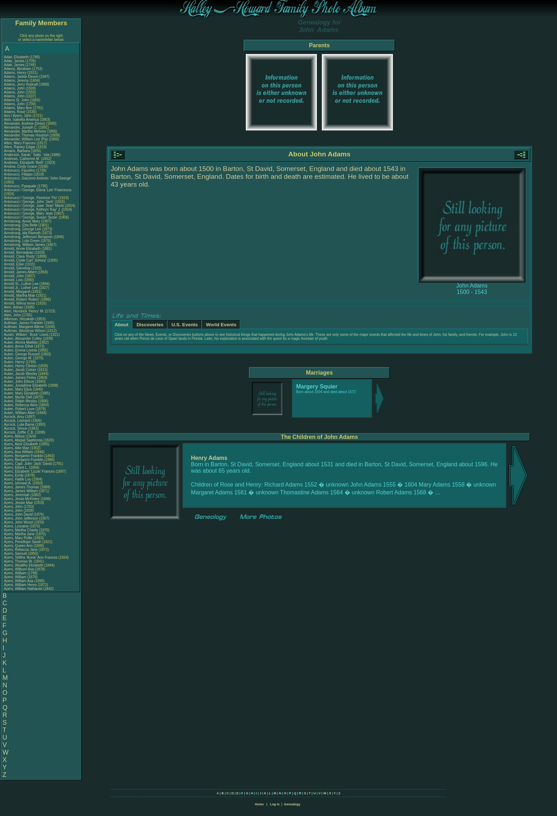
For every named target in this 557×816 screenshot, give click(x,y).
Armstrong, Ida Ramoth (22, 233)
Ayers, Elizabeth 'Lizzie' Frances (29, 471)
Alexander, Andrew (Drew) (25, 123)
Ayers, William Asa (18, 581)
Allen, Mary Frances (20, 143)
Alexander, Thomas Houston (26, 135)
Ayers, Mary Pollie (18, 538)
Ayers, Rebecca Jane (21, 550)
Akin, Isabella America (21, 120)
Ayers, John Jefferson (21, 518)
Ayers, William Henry (20, 585)
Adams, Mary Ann (18, 108)
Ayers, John (13, 507)
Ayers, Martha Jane (19, 534)
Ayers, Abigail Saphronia (23, 440)
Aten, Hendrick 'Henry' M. (24, 311)
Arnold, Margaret (17, 292)
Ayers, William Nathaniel (23, 589)
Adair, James (15, 61)
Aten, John (13, 315)
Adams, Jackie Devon (21, 77)
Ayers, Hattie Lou (17, 479)
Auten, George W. (18, 358)
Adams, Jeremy (16, 80)
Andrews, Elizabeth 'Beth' (24, 163)
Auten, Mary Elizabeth (21, 393)
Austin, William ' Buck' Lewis (26, 335)
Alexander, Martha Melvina (25, 131)
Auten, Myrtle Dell (18, 397)
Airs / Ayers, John (18, 116)
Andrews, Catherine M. (22, 159)
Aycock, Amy (14, 417)
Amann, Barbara (17, 151)
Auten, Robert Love (19, 409)
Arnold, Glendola (17, 268)
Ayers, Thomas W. (18, 561)
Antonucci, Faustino (20, 170)
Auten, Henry (15, 362)
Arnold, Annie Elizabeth (22, 249)
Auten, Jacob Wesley (20, 374)
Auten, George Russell (22, 354)
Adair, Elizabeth (16, 57)
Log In (275, 804)
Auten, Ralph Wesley (20, 401)
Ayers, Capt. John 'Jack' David (28, 464)
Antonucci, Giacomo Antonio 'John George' (37, 178)
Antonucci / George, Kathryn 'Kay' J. (32, 209)
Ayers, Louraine (17, 526)
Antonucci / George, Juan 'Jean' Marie (34, 206)
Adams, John (15, 88)
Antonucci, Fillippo (19, 174)
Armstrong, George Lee (22, 229)
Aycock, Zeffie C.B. (19, 432)
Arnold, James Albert (20, 272)
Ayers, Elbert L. (16, 467)
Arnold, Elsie (14, 264)
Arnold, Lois (14, 280)
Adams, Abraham (18, 69)
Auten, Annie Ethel (18, 346)
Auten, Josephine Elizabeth (25, 385)
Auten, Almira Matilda (21, 342)
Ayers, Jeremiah (17, 495)
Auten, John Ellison (19, 381)
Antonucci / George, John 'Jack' (29, 202)
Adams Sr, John (17, 100)
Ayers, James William (21, 491)
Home (259, 804)
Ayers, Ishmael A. (18, 483)
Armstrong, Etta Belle (20, 225)
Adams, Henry (15, 73)
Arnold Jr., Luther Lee (21, 288)
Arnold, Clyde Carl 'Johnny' (25, 260)
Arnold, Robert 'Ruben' (22, 299)
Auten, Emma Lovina (20, 350)
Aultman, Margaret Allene (24, 327)
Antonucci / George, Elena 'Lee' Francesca (37, 190)
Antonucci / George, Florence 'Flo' (31, 198)
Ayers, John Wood (18, 522)
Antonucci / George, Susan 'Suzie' (31, 217)
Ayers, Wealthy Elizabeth (23, 565)
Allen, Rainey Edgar (19, 147)
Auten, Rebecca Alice (21, 405)
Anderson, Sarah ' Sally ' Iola (26, 155)
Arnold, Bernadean (19, 252)
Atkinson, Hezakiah (19, 319)
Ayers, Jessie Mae (18, 503)
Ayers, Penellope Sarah (22, 542)
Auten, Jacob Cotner (20, 370)
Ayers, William (15, 573)
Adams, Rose (15, 112)
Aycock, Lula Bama (19, 424)
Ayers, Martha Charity (21, 530)
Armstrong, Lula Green (22, 241)
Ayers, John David (18, 514)
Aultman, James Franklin (23, 323)
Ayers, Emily (14, 475)
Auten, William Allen (19, 413)
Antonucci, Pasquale (20, 186)
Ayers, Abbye (15, 436)
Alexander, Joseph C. (21, 127)
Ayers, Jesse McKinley (21, 499)
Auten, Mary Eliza (18, 389)
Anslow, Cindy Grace (20, 166)
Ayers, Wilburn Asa (19, 569)
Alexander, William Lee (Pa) (26, 139)
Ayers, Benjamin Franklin (23, 456)
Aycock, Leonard (17, 421)
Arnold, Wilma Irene (19, 303)
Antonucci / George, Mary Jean (29, 213)
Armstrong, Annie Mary (22, 221)
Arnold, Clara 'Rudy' (20, 256)
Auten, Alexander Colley (23, 338)
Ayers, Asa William (18, 452)
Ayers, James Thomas (21, 487)
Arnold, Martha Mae (20, 295)
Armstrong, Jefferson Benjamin (28, 237)
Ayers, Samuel (16, 553)
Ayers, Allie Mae (16, 448)
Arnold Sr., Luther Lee (21, 284)
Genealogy (292, 804)
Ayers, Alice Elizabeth (21, 444)
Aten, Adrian (14, 307)
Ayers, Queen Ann (18, 546)
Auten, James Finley (20, 378)
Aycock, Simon (16, 428)
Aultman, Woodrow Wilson (24, 331)
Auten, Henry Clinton (20, 366)
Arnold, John (14, 276)
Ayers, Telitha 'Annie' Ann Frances (31, 557)
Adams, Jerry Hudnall (21, 84)
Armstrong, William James (24, 245)
